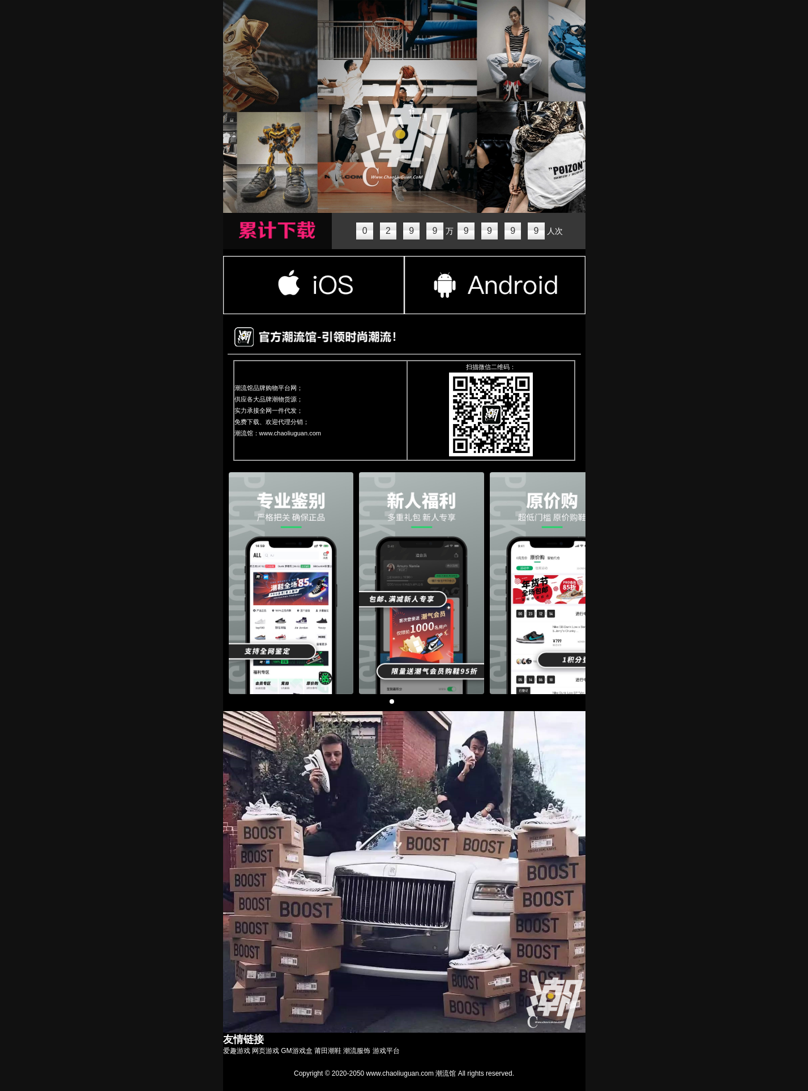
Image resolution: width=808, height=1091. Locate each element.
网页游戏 (265, 1051)
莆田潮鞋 (327, 1051)
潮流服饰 (356, 1051)
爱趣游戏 (236, 1051)
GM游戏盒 (296, 1051)
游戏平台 (386, 1051)
